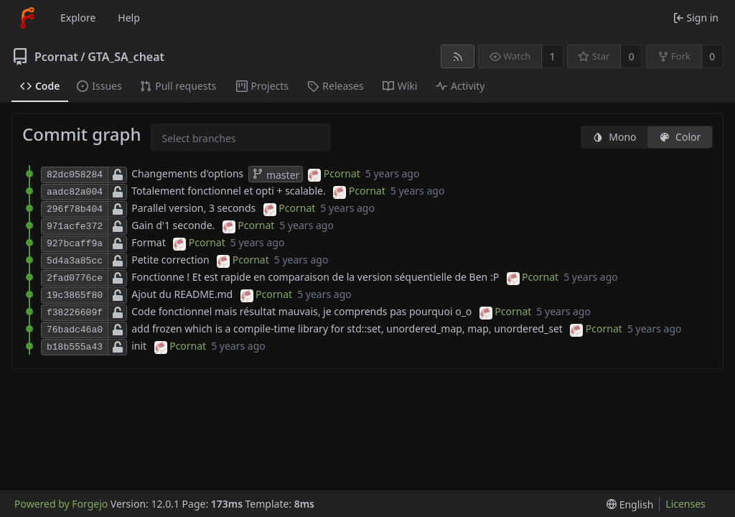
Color (680, 137)
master (275, 175)
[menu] (630, 504)
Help (129, 17)
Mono (614, 137)
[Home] (27, 18)
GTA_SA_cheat (126, 57)
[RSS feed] (457, 56)
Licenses (685, 504)
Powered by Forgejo (61, 504)
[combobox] (173, 138)
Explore (77, 17)
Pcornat (56, 57)
